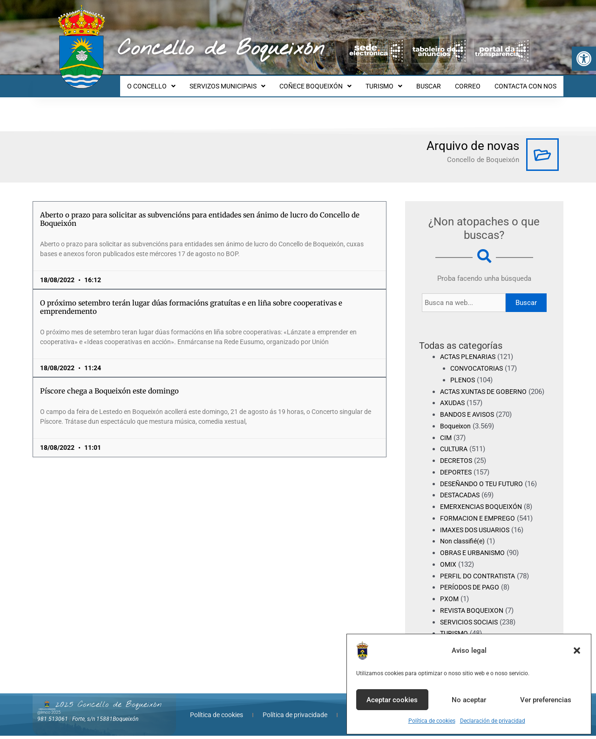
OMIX (448, 567)
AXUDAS (453, 406)
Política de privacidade (295, 718)
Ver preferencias (545, 700)
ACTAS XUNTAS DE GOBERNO (487, 383)
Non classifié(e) (464, 544)
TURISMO (393, 82)
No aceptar (469, 700)
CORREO (472, 82)
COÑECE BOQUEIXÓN (328, 82)
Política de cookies (431, 721)
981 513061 (52, 722)
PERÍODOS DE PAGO (471, 590)
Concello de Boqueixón (221, 49)
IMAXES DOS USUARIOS (477, 533)
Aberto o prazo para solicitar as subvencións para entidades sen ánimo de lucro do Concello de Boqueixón (199, 210)
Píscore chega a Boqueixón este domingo (109, 382)
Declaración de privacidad (492, 721)
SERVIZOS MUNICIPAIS (243, 82)
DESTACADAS (462, 498)
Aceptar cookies (392, 700)
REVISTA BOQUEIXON (474, 614)
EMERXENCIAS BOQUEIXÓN (484, 510)
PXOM (449, 602)
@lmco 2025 (49, 715)
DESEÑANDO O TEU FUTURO (485, 486)
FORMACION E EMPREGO (480, 521)
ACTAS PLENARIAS (470, 348)
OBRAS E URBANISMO (474, 556)
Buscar (526, 294)
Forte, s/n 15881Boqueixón (105, 722)
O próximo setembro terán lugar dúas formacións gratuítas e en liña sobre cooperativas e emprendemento (191, 298)
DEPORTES (457, 475)
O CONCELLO (169, 82)
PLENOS (463, 371)
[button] (584, 59)
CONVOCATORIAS (478, 360)
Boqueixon (456, 429)
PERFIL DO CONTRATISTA (480, 579)
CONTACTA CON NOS (527, 82)
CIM (446, 440)
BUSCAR (435, 82)
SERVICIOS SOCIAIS (471, 625)
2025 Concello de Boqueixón (108, 707)
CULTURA (455, 452)
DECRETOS (457, 464)
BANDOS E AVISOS (469, 418)
